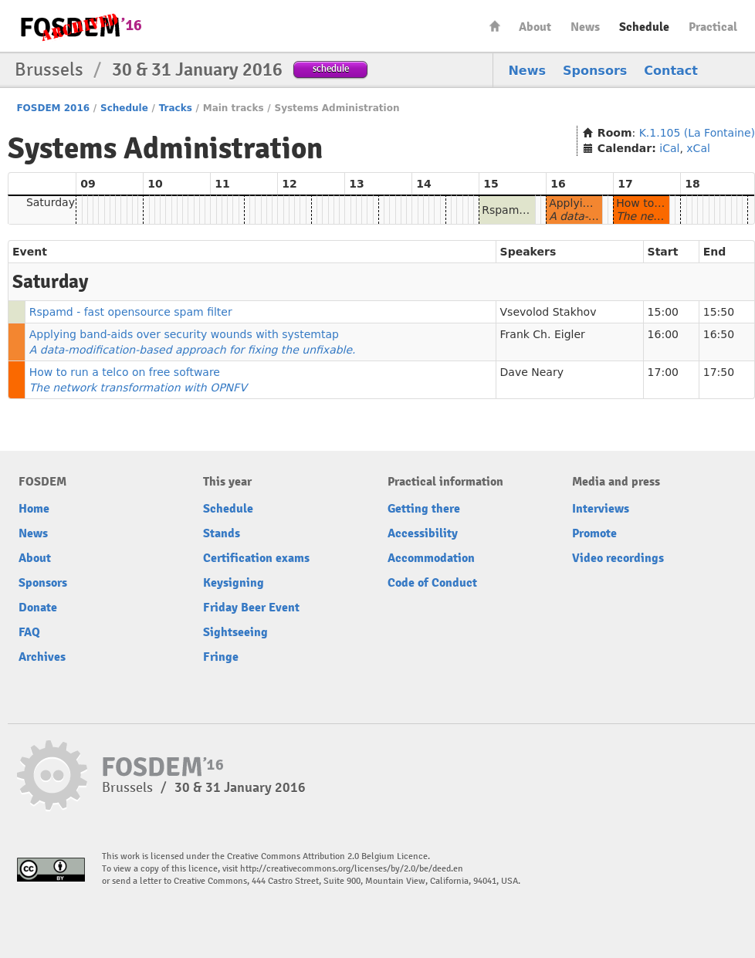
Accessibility (423, 533)
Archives (42, 657)
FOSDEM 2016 (53, 108)
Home (495, 26)
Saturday (50, 202)
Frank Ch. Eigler (542, 334)
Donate (38, 607)
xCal (698, 148)
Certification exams (256, 558)
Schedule (644, 27)
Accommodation (431, 558)
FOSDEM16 (80, 26)
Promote (594, 533)
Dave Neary (532, 372)
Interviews (600, 508)
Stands (221, 533)
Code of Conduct (432, 583)
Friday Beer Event (251, 607)
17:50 (718, 372)
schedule (331, 68)
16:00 (663, 334)
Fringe (221, 657)
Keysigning (233, 583)
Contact (671, 70)
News (585, 27)
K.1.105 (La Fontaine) (697, 133)
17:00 (663, 372)
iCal (669, 148)
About (535, 27)
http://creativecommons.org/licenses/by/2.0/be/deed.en (351, 869)
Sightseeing (235, 632)
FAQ (29, 632)
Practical (713, 27)
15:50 (718, 312)
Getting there (424, 508)
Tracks (175, 108)
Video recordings (618, 558)
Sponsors (595, 70)
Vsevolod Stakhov (548, 312)
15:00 (663, 312)
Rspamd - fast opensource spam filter (130, 312)
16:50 (718, 334)
